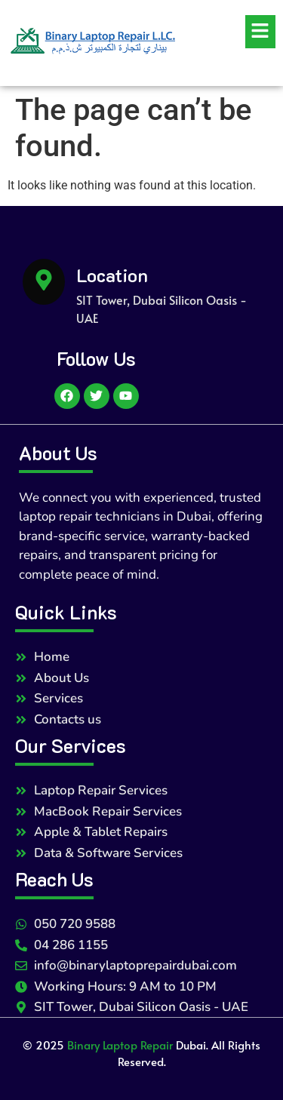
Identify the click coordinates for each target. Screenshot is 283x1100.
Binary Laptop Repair (120, 1044)
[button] (233, 31)
